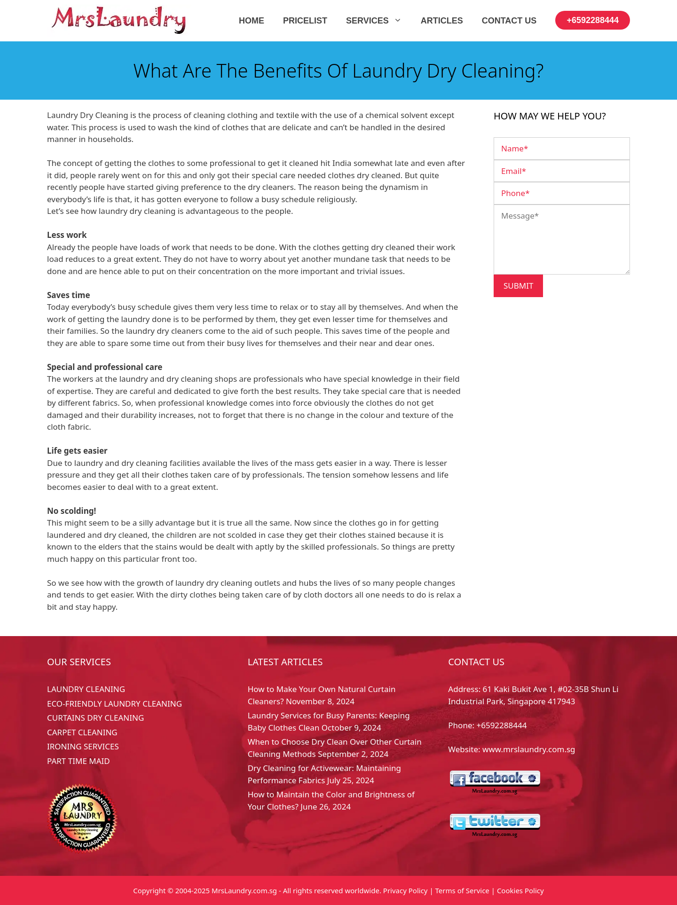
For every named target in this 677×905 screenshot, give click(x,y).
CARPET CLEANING (82, 732)
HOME (251, 20)
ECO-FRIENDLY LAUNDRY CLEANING (114, 703)
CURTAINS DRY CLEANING (95, 717)
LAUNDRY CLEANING (86, 689)
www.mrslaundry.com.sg (528, 749)
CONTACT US (509, 20)
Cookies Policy (520, 890)
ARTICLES (442, 20)
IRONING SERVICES (83, 746)
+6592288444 (593, 20)
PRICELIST (305, 20)
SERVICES (378, 21)
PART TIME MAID (78, 760)
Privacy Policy (405, 890)
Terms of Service (462, 890)
